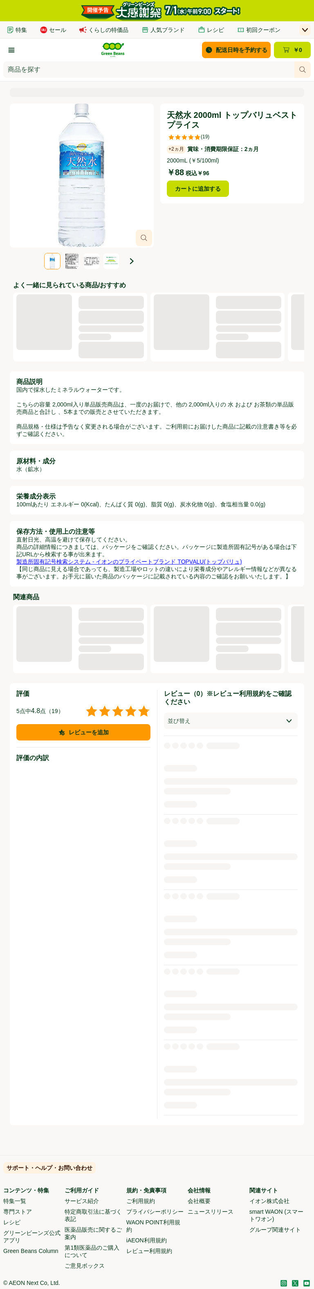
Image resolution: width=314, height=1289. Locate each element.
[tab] (52, 261)
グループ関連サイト (275, 1229)
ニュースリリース (210, 1211)
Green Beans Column (30, 1251)
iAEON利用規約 (146, 1240)
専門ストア (17, 1211)
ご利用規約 (140, 1201)
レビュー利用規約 (149, 1251)
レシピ (11, 1222)
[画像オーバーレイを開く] (144, 238)
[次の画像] (131, 261)
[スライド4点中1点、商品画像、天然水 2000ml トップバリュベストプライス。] (82, 176)
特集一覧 (14, 1201)
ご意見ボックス (85, 1265)
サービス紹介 (82, 1201)
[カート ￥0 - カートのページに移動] (292, 50)
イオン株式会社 (269, 1201)
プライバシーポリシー (155, 1211)
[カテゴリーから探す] (11, 50)
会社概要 (199, 1201)
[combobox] (149, 70)
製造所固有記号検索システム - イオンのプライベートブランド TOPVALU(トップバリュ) (129, 561)
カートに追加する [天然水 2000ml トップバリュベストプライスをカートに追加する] (198, 188)
